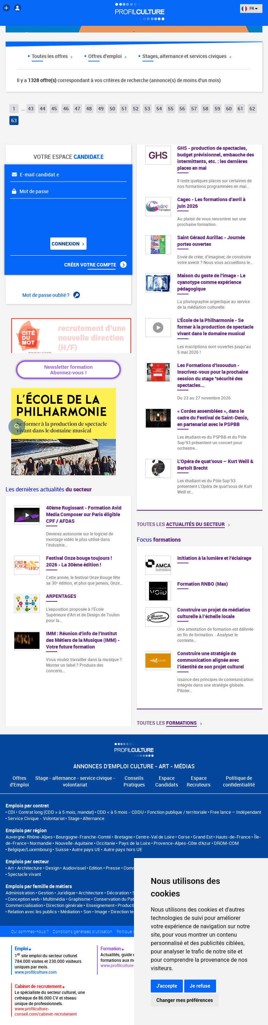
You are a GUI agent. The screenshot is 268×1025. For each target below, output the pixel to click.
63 (14, 120)
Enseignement (100, 905)
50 (112, 108)
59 (217, 108)
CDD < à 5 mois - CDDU (120, 812)
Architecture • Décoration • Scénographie (119, 892)
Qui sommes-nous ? (30, 931)
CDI (11, 812)
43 (31, 108)
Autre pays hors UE (123, 849)
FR (249, 8)
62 (252, 108)
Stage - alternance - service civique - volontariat (75, 781)
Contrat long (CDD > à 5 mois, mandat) (56, 812)
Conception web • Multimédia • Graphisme (49, 899)
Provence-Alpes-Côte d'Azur (182, 843)
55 (170, 108)
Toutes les (183, 524)
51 (124, 108)
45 (54, 108)
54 (159, 108)
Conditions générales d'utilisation (82, 931)
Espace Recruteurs (198, 781)
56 (182, 108)
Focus (159, 539)
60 (229, 108)
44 (42, 108)
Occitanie (105, 843)
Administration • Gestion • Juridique (40, 892)
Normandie (41, 843)
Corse (184, 837)
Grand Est (203, 837)
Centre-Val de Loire (155, 837)
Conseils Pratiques (134, 781)
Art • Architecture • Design (33, 868)
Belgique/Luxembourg (30, 849)
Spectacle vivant (24, 874)
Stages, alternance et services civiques (186, 56)
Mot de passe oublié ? (51, 295)
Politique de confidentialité (239, 781)
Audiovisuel (74, 868)
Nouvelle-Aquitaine (74, 843)
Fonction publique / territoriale (177, 812)
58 (205, 108)
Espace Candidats (166, 781)
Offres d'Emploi (19, 781)
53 (147, 108)
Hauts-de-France (233, 837)
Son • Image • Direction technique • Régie (123, 911)
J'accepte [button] (166, 986)
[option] (199, 627)
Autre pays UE (86, 849)
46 (66, 108)
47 (77, 108)
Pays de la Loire (134, 843)
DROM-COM (226, 843)
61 (240, 108)
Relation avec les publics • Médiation (44, 911)
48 (89, 108)
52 (136, 108)
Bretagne (123, 837)
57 (194, 108)
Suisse (62, 849)
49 (101, 108)
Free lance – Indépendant (235, 812)
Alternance (93, 818)
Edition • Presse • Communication (122, 868)
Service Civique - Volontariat (36, 818)
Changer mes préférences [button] (184, 1000)
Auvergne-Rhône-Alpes (29, 837)
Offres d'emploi (107, 56)
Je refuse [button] (200, 986)
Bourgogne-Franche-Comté (83, 837)
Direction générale (64, 905)
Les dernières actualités (49, 489)
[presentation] (52, 215)
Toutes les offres (52, 56)
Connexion (68, 243)
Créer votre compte (95, 264)
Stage (74, 818)
